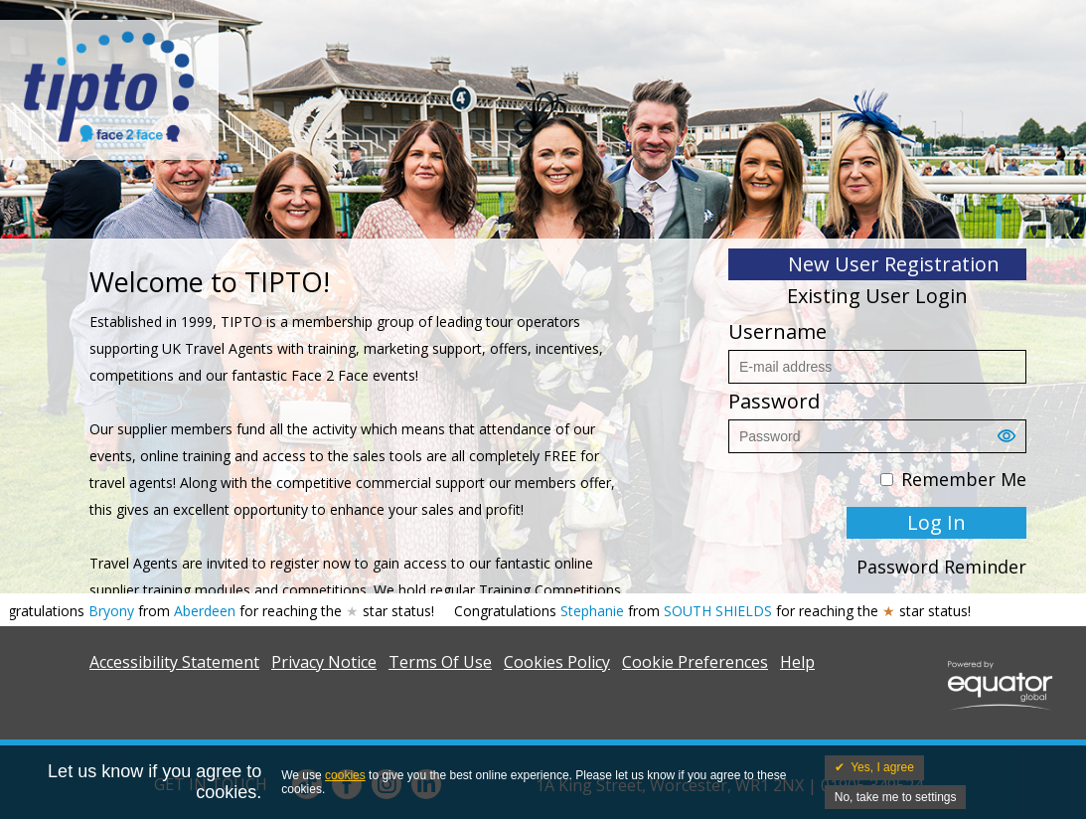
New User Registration (894, 263)
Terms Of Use (440, 662)
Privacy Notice (324, 662)
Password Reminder (941, 566)
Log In (936, 522)
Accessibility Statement (174, 662)
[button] (1011, 441)
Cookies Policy (557, 662)
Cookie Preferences (695, 662)
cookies (345, 775)
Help (797, 662)
